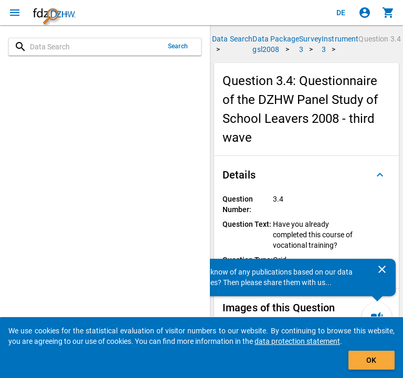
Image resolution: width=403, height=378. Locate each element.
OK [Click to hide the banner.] (371, 360)
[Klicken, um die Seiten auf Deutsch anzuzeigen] (341, 12)
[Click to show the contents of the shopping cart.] (388, 12)
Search (178, 46)
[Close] (382, 269)
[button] (306, 174)
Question (379, 39)
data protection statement (297, 341)
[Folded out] (379, 174)
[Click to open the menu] (14, 12)
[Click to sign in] (364, 12)
